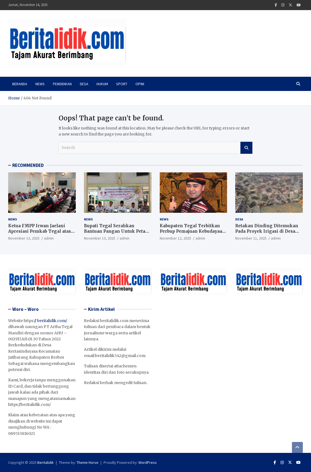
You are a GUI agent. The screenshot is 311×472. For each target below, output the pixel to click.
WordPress (147, 462)
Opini (139, 83)
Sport (121, 83)
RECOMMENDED (28, 165)
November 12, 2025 (175, 238)
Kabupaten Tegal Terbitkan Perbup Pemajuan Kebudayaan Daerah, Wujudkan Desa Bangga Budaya (192, 233)
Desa (84, 83)
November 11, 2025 (251, 238)
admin (49, 238)
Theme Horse (87, 462)
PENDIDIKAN (62, 83)
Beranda (19, 83)
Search (246, 148)
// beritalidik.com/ (50, 320)
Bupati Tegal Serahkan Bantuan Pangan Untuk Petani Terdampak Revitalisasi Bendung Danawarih (117, 233)
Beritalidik (45, 462)
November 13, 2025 (24, 238)
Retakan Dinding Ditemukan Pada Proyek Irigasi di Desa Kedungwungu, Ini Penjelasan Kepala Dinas (268, 233)
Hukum (102, 83)
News (40, 83)
